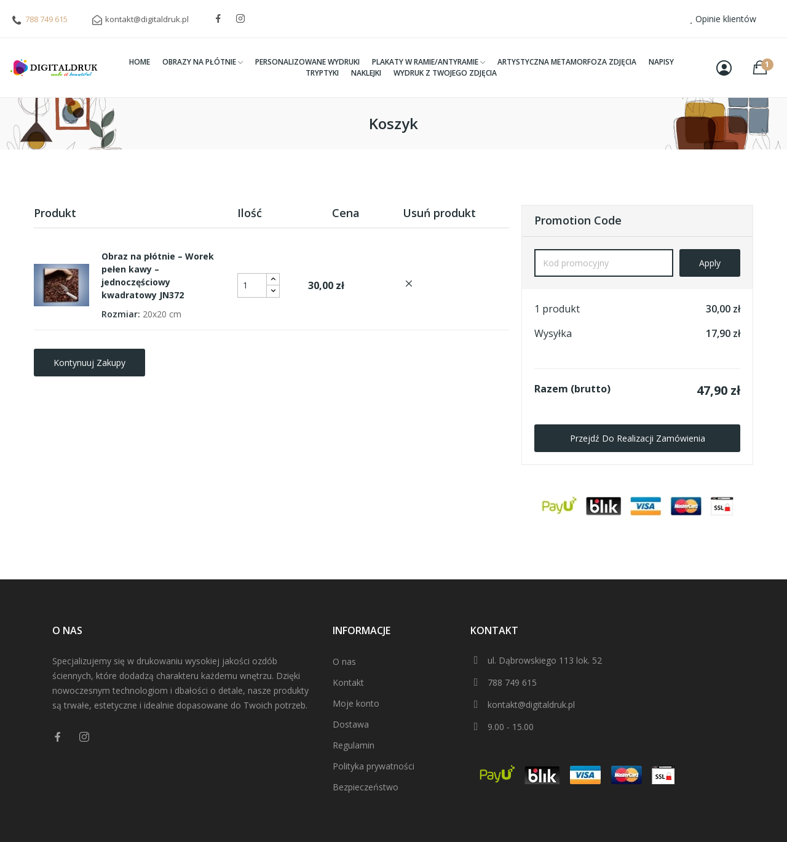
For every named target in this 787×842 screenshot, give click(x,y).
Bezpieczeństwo (365, 787)
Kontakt (348, 682)
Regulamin (353, 745)
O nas (344, 661)
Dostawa (351, 724)
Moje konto (356, 703)
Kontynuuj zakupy (89, 362)
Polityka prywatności (373, 766)
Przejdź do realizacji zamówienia (637, 438)
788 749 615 (46, 19)
